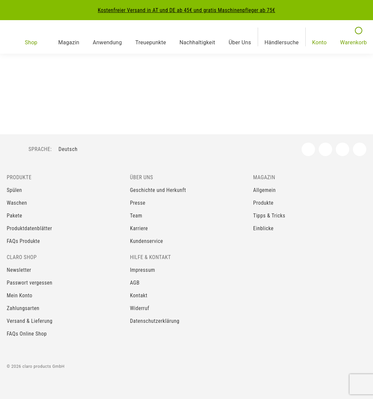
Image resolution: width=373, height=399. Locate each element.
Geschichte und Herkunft (158, 190)
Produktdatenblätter (29, 228)
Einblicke (263, 228)
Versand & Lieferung (30, 321)
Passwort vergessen (29, 283)
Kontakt (138, 295)
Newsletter (19, 270)
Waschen (17, 203)
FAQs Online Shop (27, 334)
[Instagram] (325, 149)
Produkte (263, 203)
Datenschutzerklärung (155, 321)
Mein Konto (20, 295)
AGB (135, 283)
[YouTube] (342, 149)
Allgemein (264, 190)
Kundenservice (146, 241)
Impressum (142, 270)
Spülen (14, 190)
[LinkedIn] (359, 149)
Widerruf (139, 308)
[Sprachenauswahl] (73, 149)
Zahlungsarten (23, 308)
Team (136, 215)
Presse (137, 203)
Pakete (14, 215)
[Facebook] (308, 149)
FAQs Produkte (23, 241)
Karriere (139, 228)
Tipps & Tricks (269, 215)
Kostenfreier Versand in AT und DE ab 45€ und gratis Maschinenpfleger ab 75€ (186, 10)
